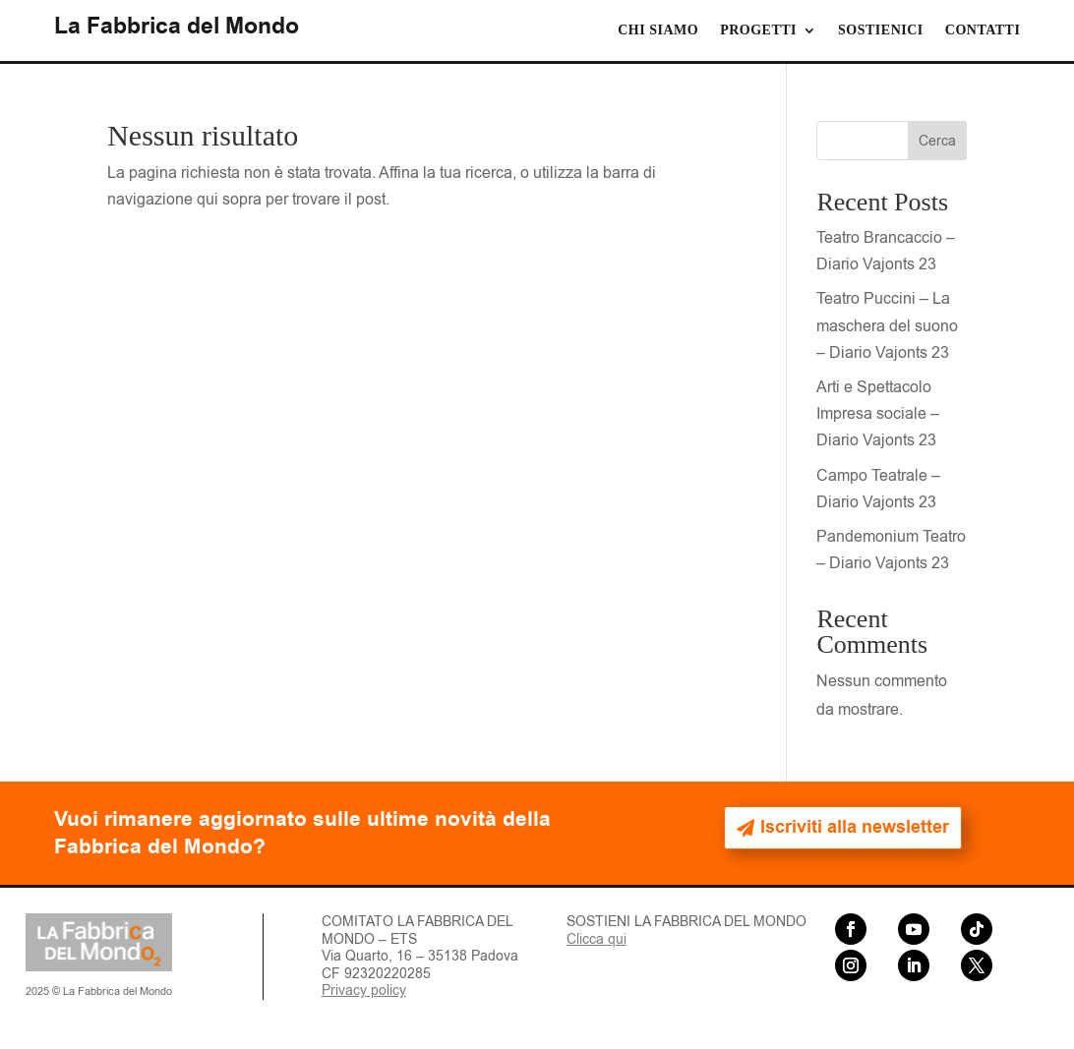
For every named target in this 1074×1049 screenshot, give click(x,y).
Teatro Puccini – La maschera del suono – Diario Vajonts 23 (887, 325)
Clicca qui (596, 939)
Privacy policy (364, 990)
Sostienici (881, 30)
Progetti (758, 30)
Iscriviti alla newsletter (854, 827)
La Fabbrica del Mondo (176, 26)
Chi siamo (658, 30)
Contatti (983, 30)
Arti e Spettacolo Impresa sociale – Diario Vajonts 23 (877, 414)
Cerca (937, 141)
